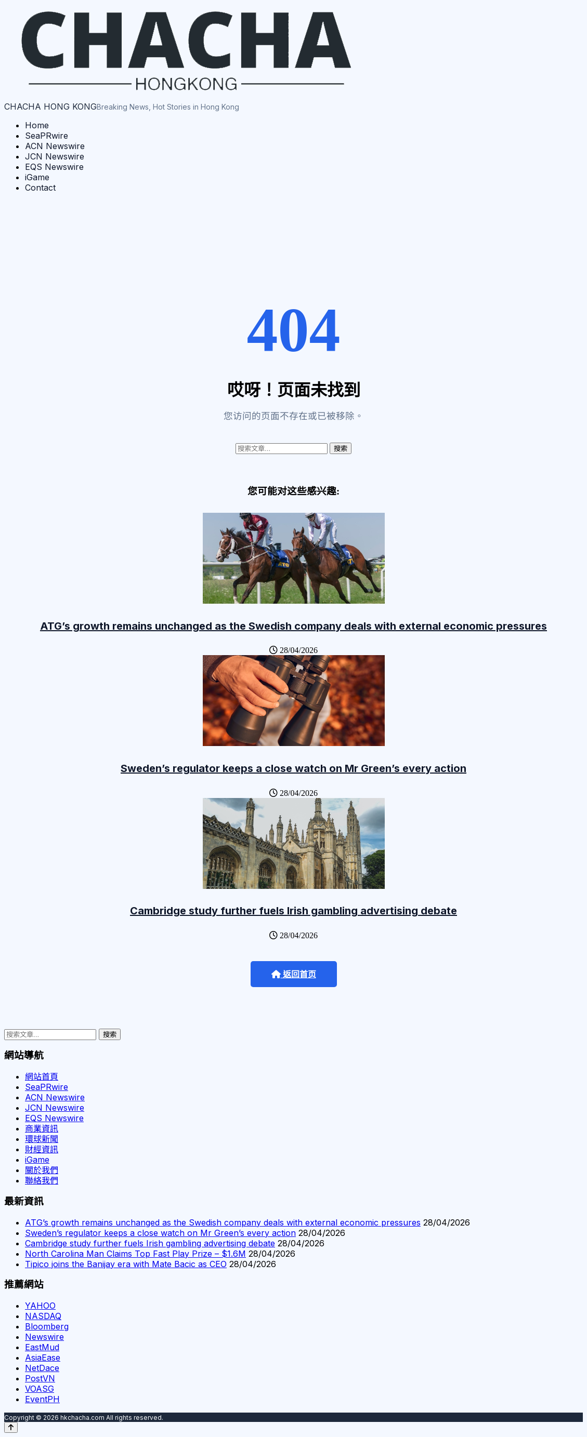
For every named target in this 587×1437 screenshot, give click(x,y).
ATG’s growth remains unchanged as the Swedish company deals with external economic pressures (293, 626)
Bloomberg (47, 1326)
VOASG (39, 1388)
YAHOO (40, 1305)
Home (37, 125)
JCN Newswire (54, 156)
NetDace (42, 1368)
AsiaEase (42, 1357)
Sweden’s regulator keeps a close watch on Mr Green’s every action (293, 768)
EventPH (42, 1399)
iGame (37, 177)
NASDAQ (43, 1316)
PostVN (40, 1378)
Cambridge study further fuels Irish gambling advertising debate (293, 910)
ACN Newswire (55, 146)
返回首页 (293, 974)
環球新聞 (41, 1139)
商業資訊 (41, 1128)
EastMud (42, 1347)
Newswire (44, 1337)
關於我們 (41, 1170)
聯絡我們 (41, 1180)
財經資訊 (41, 1149)
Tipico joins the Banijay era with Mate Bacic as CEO (126, 1264)
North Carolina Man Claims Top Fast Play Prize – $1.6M (135, 1253)
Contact (40, 187)
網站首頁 (41, 1076)
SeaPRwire (46, 135)
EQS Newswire (54, 167)
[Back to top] (11, 1427)
